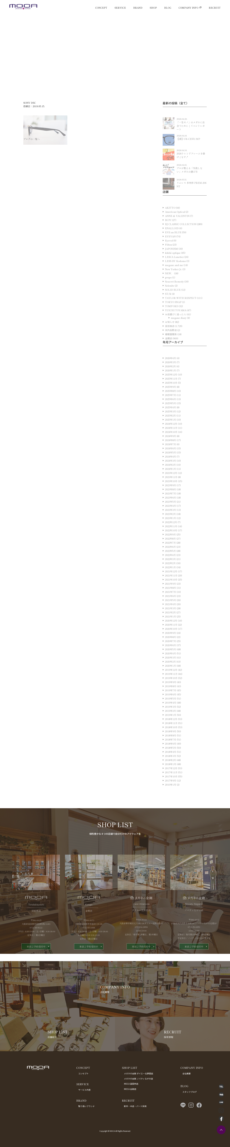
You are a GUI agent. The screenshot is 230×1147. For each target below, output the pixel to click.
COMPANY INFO (188, 7)
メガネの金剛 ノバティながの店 (138, 1078)
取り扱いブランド (86, 1106)
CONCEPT (101, 7)
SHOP (153, 7)
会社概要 (186, 1073)
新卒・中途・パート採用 (135, 1106)
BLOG (167, 7)
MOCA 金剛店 (130, 1089)
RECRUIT (215, 7)
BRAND (137, 7)
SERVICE (120, 7)
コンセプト (83, 1073)
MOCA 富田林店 (131, 1083)
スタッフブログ (189, 1091)
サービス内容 (84, 1089)
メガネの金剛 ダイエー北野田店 (138, 1073)
